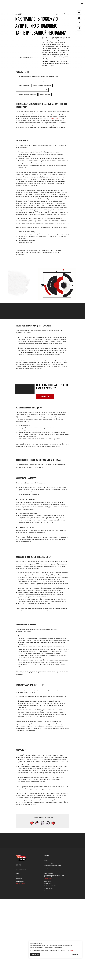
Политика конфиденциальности (52, 864)
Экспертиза (19, 879)
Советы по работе (45, 95)
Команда (46, 856)
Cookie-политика (48, 869)
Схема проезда (48, 879)
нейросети (54, 119)
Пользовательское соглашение (52, 866)
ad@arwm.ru (47, 891)
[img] (79, 12)
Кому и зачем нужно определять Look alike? (41, 81)
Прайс (46, 861)
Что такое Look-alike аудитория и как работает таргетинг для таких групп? (38, 76)
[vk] (17, 866)
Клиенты (18, 877)
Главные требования (23, 86)
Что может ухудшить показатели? (27, 95)
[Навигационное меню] (82, 3)
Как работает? (22, 81)
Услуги (17, 874)
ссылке (71, 950)
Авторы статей (20, 882)
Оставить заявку (20, 884)
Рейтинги (46, 859)
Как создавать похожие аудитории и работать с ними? (32, 90)
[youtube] (20, 866)
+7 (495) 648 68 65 (49, 889)
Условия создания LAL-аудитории (42, 86)
